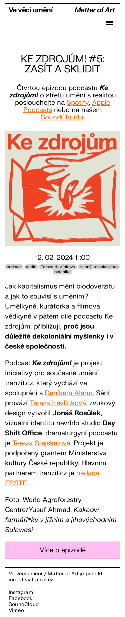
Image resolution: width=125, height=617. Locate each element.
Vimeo (16, 610)
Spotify (78, 102)
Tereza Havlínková (58, 403)
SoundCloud (24, 604)
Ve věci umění (30, 10)
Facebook (21, 598)
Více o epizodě (63, 550)
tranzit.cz (42, 580)
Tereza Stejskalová (41, 443)
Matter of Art (95, 10)
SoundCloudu (62, 117)
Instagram (21, 592)
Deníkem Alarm (69, 393)
